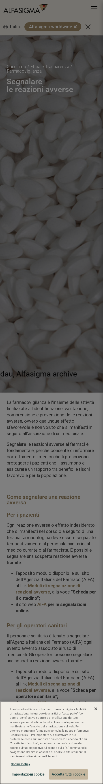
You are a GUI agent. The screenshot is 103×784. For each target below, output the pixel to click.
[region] (51, 743)
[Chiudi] (96, 709)
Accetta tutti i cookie (68, 774)
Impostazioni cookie (28, 774)
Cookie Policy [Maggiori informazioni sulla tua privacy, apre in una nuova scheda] (20, 764)
